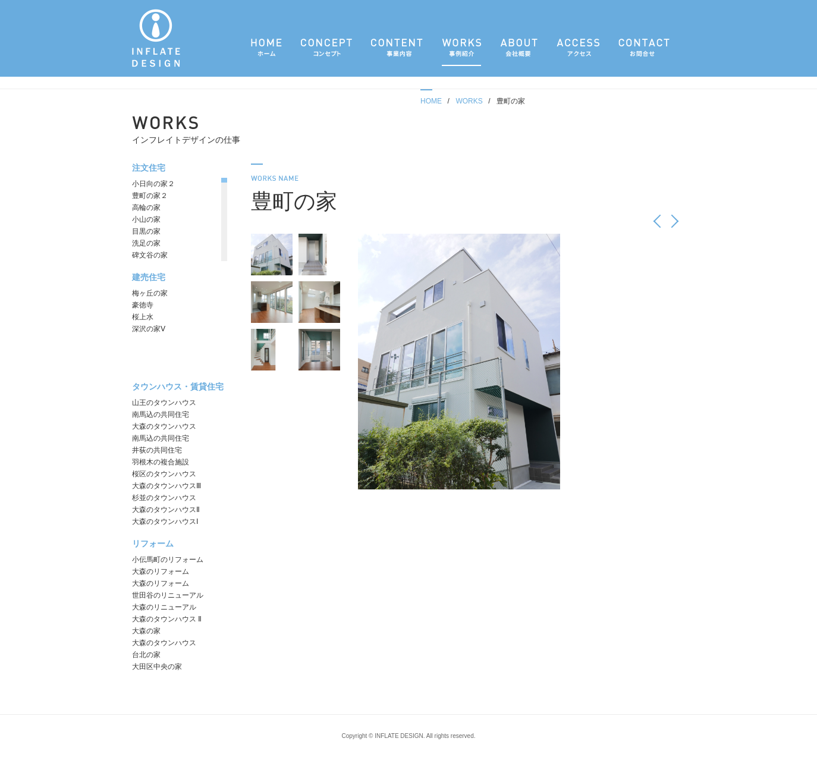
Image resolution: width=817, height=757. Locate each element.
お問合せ (644, 52)
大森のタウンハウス (164, 426)
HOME (431, 101)
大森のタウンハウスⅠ (165, 521)
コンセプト (326, 52)
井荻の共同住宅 (157, 450)
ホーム (266, 52)
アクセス (578, 52)
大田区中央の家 (157, 666)
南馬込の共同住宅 (160, 414)
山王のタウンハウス (164, 402)
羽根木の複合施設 (160, 462)
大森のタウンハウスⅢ (166, 486)
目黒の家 (146, 231)
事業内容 (397, 52)
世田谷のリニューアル (167, 595)
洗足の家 (146, 243)
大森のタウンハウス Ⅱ (167, 619)
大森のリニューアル (164, 607)
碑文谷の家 (150, 255)
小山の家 (146, 219)
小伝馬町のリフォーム (167, 559)
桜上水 (142, 317)
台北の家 (146, 655)
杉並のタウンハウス (164, 498)
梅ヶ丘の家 (150, 293)
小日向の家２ (153, 184)
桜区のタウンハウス (164, 474)
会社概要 (519, 52)
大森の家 (146, 631)
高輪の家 (146, 207)
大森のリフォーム (160, 571)
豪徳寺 (142, 305)
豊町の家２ (150, 195)
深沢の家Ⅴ (148, 329)
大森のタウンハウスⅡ (166, 509)
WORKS (468, 101)
